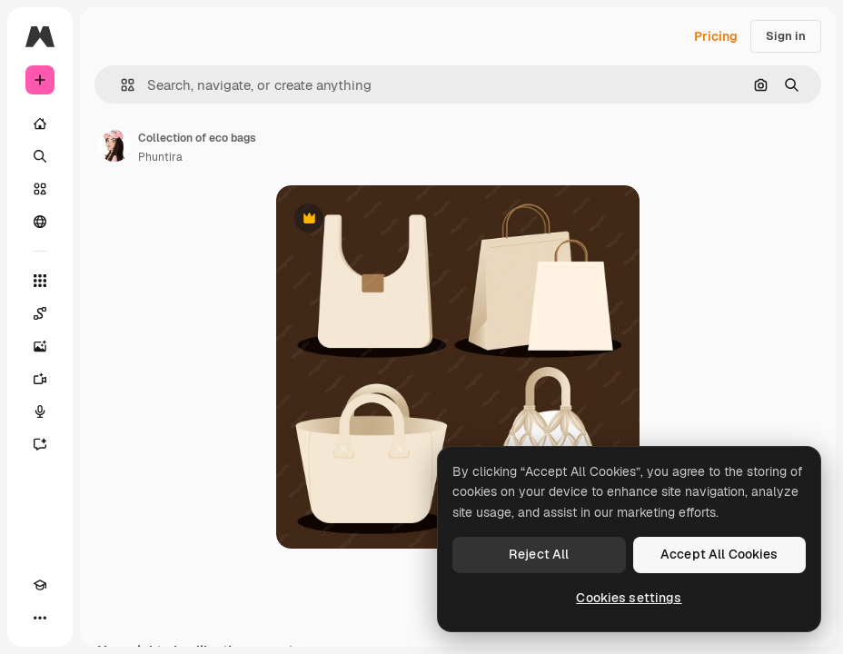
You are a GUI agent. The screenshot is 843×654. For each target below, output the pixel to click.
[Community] (40, 221)
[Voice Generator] (40, 411)
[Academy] (40, 585)
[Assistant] (40, 444)
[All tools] (40, 280)
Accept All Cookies (719, 554)
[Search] (40, 156)
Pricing (716, 36)
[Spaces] (40, 313)
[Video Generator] (40, 378)
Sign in (786, 36)
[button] (120, 85)
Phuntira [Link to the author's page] (160, 157)
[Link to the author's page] (114, 145)
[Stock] (40, 188)
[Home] (40, 123)
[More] (40, 617)
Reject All (539, 554)
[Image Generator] (40, 346)
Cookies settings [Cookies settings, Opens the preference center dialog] (628, 598)
